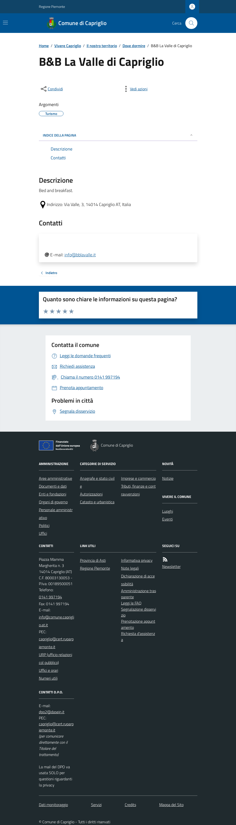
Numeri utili (48, 678)
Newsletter (171, 566)
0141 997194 (50, 597)
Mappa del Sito (171, 805)
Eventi (167, 519)
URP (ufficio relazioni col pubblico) (55, 658)
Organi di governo (53, 502)
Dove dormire (134, 46)
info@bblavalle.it (80, 254)
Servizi (96, 805)
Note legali (130, 568)
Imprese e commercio (138, 478)
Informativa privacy (137, 560)
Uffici (43, 533)
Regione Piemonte (52, 6)
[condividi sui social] (51, 89)
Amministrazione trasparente (138, 594)
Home (44, 46)
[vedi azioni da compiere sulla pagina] (135, 89)
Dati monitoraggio (53, 805)
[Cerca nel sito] (189, 23)
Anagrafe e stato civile (97, 482)
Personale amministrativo (56, 514)
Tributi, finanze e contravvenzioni (138, 490)
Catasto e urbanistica (97, 502)
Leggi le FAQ (131, 603)
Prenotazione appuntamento (138, 624)
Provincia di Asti (93, 560)
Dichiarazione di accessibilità (138, 580)
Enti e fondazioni (52, 494)
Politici (44, 525)
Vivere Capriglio (67, 46)
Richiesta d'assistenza (138, 637)
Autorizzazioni (91, 494)
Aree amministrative (55, 478)
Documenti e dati (53, 486)
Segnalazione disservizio (138, 612)
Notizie (167, 478)
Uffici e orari (48, 670)
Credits (130, 805)
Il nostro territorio (102, 46)
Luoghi (167, 511)
